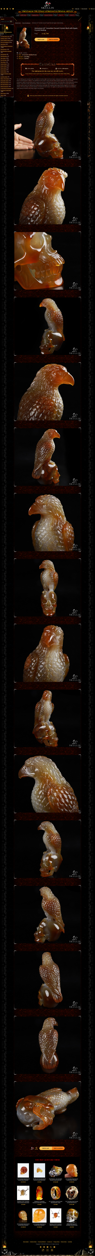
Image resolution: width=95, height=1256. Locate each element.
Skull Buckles (4, 54)
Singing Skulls (5, 64)
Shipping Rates (33, 1241)
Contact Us (49, 1241)
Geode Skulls (5, 71)
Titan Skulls (4, 62)
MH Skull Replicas (6, 84)
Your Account (83, 8)
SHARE (36, 1148)
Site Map (70, 1241)
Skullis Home (18, 23)
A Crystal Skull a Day (6, 36)
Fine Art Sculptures (6, 42)
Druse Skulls (4, 69)
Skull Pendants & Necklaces (6, 47)
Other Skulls (5, 93)
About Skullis (25, 1241)
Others (3, 95)
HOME (32, 1148)
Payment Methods (42, 1241)
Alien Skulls (5, 58)
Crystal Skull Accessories (7, 88)
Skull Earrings (5, 49)
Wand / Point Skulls (6, 78)
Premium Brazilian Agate (6, 74)
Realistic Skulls (6, 38)
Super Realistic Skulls (7, 40)
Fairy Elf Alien (5, 60)
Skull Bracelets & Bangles (6, 52)
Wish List (91, 8)
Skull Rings (4, 44)
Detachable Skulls (6, 80)
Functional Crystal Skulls (6, 91)
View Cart (75, 8)
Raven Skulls (5, 68)
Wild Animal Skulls (6, 82)
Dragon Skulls (5, 66)
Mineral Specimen (6, 86)
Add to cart (41, 39)
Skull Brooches (5, 56)
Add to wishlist (53, 39)
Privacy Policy (56, 1241)
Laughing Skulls (5, 76)
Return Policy (64, 1241)
